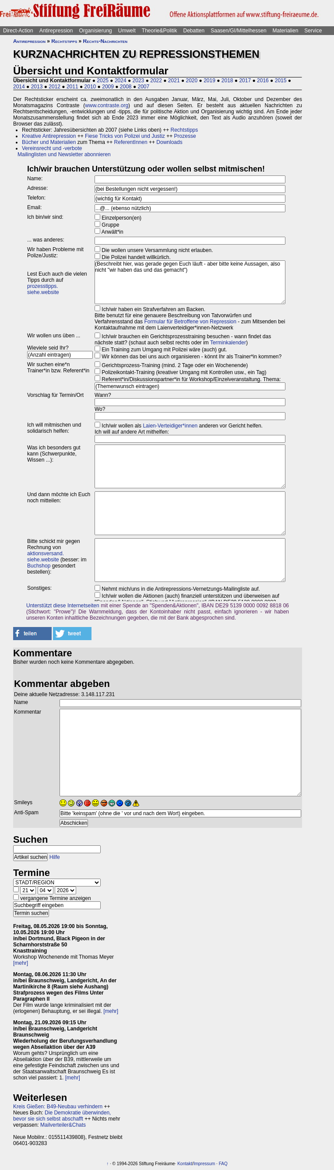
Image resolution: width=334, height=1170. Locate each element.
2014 (19, 87)
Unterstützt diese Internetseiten (62, 606)
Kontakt (184, 1163)
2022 (156, 80)
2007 (143, 87)
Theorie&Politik (159, 31)
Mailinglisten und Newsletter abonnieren (64, 154)
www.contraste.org (106, 105)
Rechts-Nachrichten (105, 41)
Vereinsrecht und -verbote (52, 148)
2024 (121, 80)
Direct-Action (18, 31)
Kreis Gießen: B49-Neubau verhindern (57, 1106)
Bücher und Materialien (49, 142)
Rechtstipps (64, 41)
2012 (54, 87)
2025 (103, 80)
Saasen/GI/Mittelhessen (238, 31)
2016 (263, 80)
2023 (138, 80)
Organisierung (95, 31)
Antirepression (56, 31)
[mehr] (20, 963)
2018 (227, 80)
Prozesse (185, 136)
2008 (126, 87)
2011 (72, 87)
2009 (108, 87)
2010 (90, 87)
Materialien (286, 31)
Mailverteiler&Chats (63, 1125)
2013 (37, 87)
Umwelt (127, 31)
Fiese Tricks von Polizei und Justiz (125, 136)
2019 (209, 80)
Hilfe (54, 857)
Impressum (204, 1163)
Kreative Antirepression (49, 136)
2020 (192, 80)
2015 (281, 80)
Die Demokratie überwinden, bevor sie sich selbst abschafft (62, 1116)
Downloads (169, 142)
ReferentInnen (131, 142)
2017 (245, 80)
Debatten (194, 31)
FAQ (223, 1163)
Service (313, 31)
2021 (174, 80)
